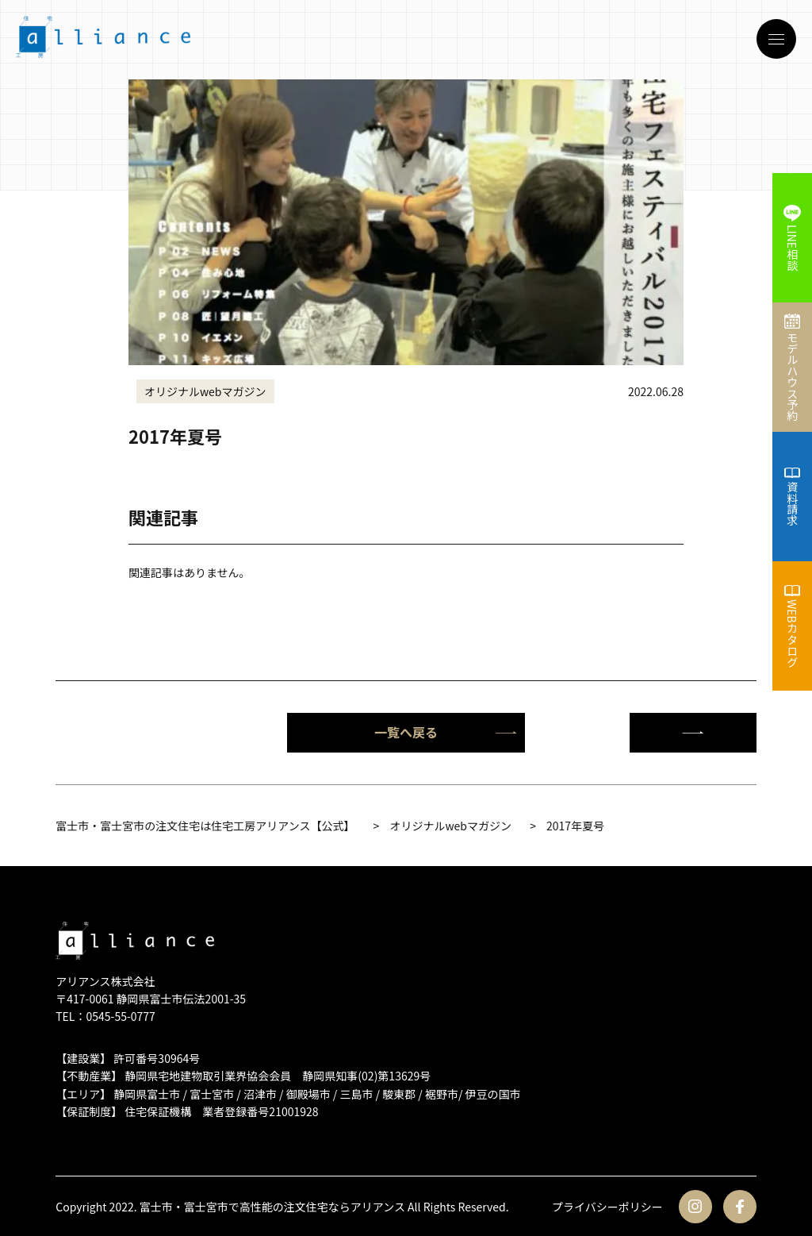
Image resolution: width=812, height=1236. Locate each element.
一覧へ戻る (445, 731)
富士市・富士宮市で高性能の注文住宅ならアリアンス (272, 1207)
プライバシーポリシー (607, 1207)
